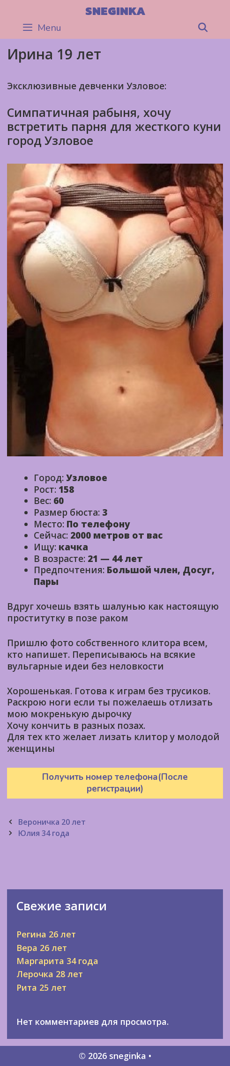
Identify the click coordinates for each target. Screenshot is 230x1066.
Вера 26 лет (41, 947)
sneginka (115, 11)
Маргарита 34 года (57, 960)
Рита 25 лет (41, 987)
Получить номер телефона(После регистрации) (115, 783)
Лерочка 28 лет (49, 974)
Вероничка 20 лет (52, 822)
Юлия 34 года (43, 833)
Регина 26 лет (46, 934)
